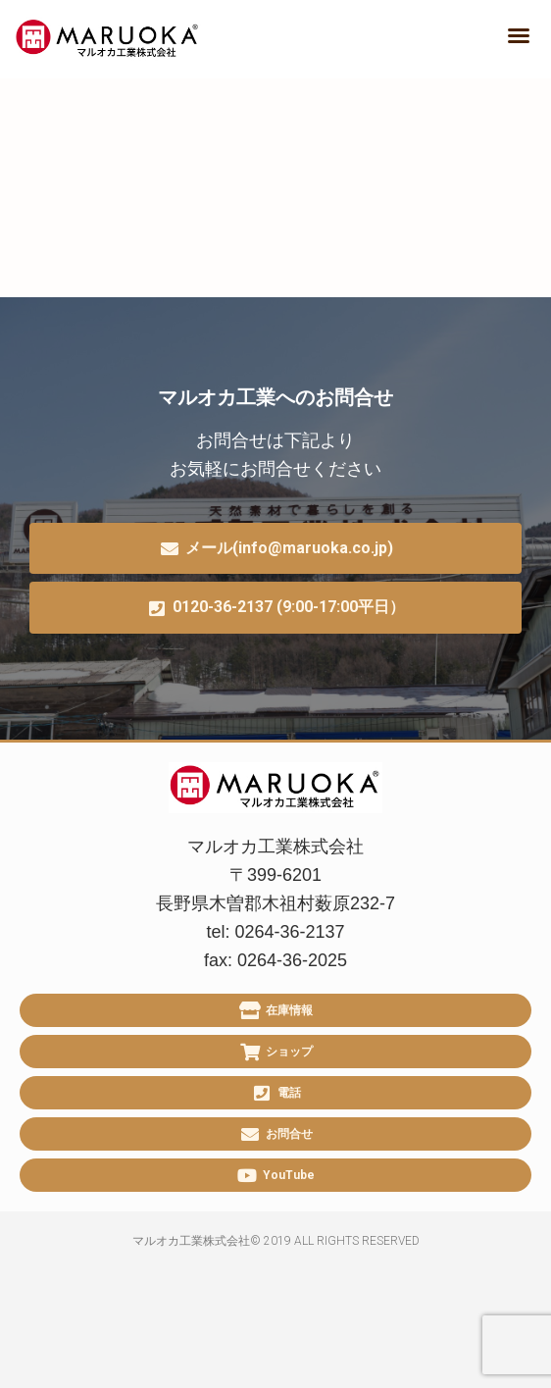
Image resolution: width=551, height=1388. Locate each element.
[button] (518, 35)
